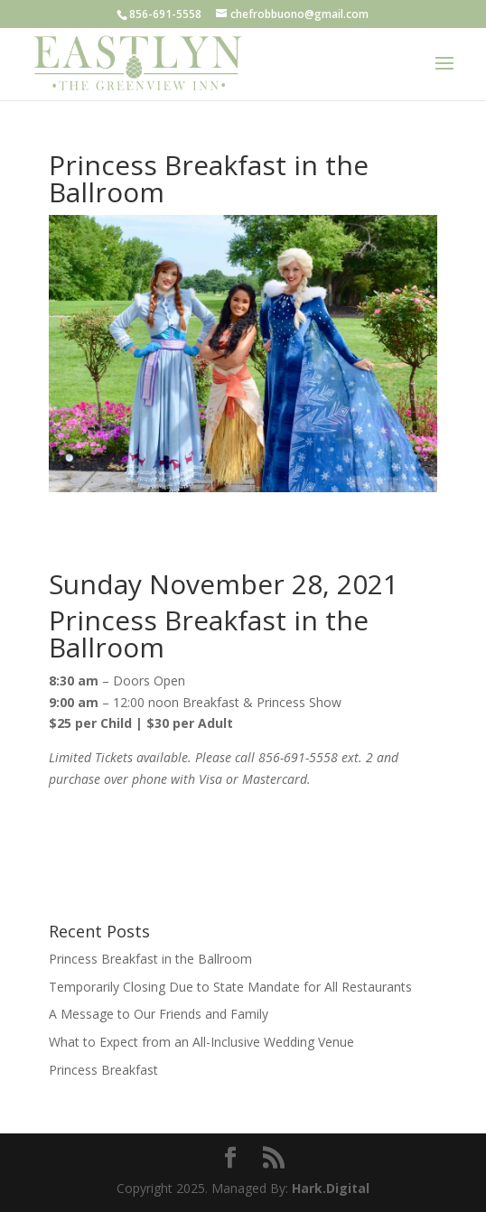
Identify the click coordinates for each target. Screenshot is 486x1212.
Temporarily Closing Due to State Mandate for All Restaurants (230, 986)
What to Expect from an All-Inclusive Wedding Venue (201, 1041)
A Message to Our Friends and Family (158, 1013)
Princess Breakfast (103, 1069)
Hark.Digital (330, 1188)
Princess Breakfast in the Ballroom (150, 958)
